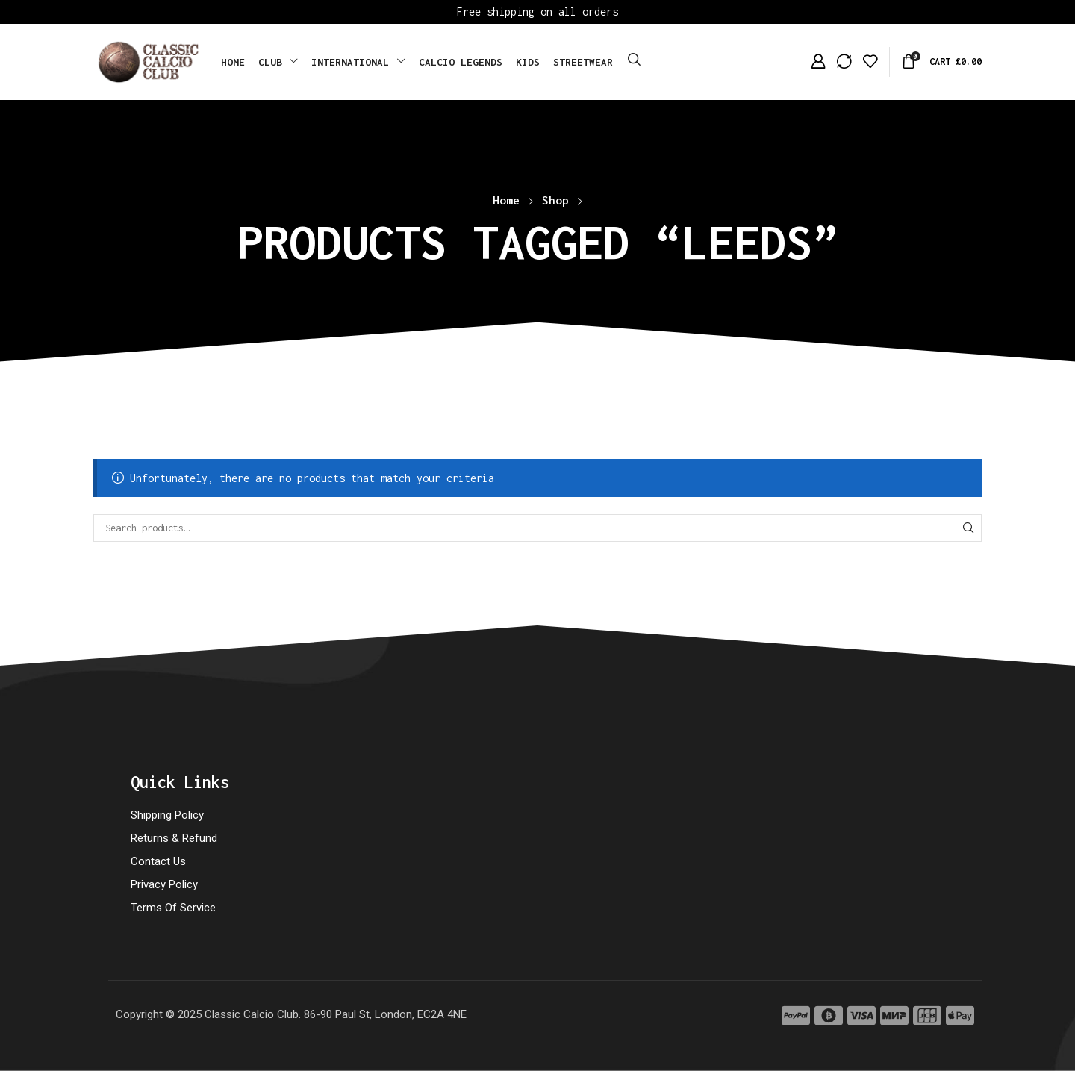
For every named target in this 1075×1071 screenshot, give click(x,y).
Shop (555, 200)
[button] (634, 60)
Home (506, 200)
